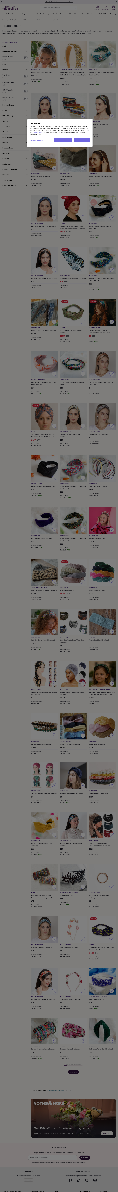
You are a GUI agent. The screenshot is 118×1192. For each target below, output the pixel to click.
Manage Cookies (36, 140)
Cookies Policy (38, 132)
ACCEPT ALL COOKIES (82, 140)
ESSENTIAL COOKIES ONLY (63, 140)
